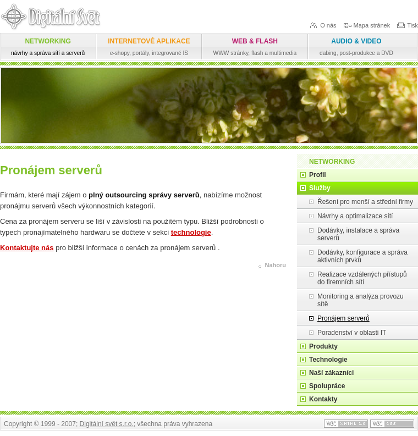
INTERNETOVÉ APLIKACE (149, 46)
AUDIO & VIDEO (356, 46)
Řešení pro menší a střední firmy (365, 202)
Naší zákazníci (331, 373)
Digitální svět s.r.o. (107, 424)
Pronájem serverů (343, 318)
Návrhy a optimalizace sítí (355, 216)
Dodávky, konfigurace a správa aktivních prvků (362, 256)
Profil (317, 175)
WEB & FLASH (255, 46)
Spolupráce (327, 386)
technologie (191, 232)
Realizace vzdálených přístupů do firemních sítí (362, 278)
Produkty (323, 346)
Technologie (328, 359)
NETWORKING (48, 46)
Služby (320, 188)
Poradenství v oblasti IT (351, 332)
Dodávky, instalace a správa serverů (358, 234)
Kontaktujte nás (27, 248)
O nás (323, 25)
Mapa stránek (367, 25)
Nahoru (276, 265)
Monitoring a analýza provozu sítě (360, 300)
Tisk (407, 25)
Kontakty (323, 399)
